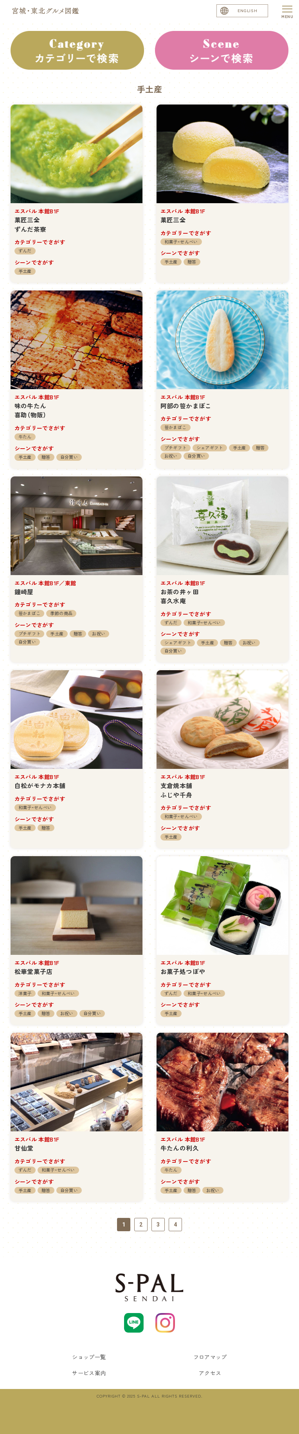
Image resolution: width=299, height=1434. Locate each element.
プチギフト (175, 447)
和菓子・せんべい (181, 241)
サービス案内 (89, 1373)
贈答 (191, 261)
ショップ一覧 (89, 1357)
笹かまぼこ (175, 427)
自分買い (69, 457)
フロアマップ (210, 1357)
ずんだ (25, 250)
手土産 (25, 271)
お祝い (171, 456)
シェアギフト (209, 447)
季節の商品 (61, 613)
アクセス (210, 1373)
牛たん (25, 436)
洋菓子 (25, 993)
